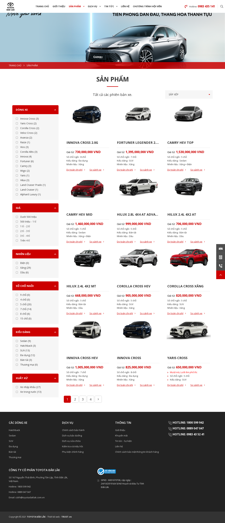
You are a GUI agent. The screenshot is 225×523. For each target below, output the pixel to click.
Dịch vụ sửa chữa (71, 441)
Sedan (12, 435)
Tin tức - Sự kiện (123, 441)
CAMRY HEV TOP (180, 142)
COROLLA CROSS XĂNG (185, 286)
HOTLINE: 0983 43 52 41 (189, 434)
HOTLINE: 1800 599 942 (188, 422)
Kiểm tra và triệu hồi (72, 446)
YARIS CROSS (177, 358)
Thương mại (15, 457)
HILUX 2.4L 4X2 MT (81, 286)
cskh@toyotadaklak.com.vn (30, 497)
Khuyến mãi (121, 435)
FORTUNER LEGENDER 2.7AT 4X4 (138, 142)
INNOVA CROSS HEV (82, 358)
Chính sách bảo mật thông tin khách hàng (137, 451)
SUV (11, 441)
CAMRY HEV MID (79, 214)
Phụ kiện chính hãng (72, 451)
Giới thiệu (59, 6)
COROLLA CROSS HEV (133, 286)
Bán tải (12, 451)
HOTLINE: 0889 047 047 (188, 428)
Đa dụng (13, 446)
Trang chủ (42, 6)
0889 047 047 (24, 492)
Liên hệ (125, 6)
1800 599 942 (24, 486)
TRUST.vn (66, 516)
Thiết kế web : (54, 516)
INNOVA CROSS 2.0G (82, 142)
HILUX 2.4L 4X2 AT (181, 214)
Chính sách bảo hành (73, 430)
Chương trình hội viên (147, 6)
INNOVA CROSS (129, 358)
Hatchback (14, 430)
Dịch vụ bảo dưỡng (72, 435)
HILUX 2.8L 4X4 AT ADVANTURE (138, 214)
